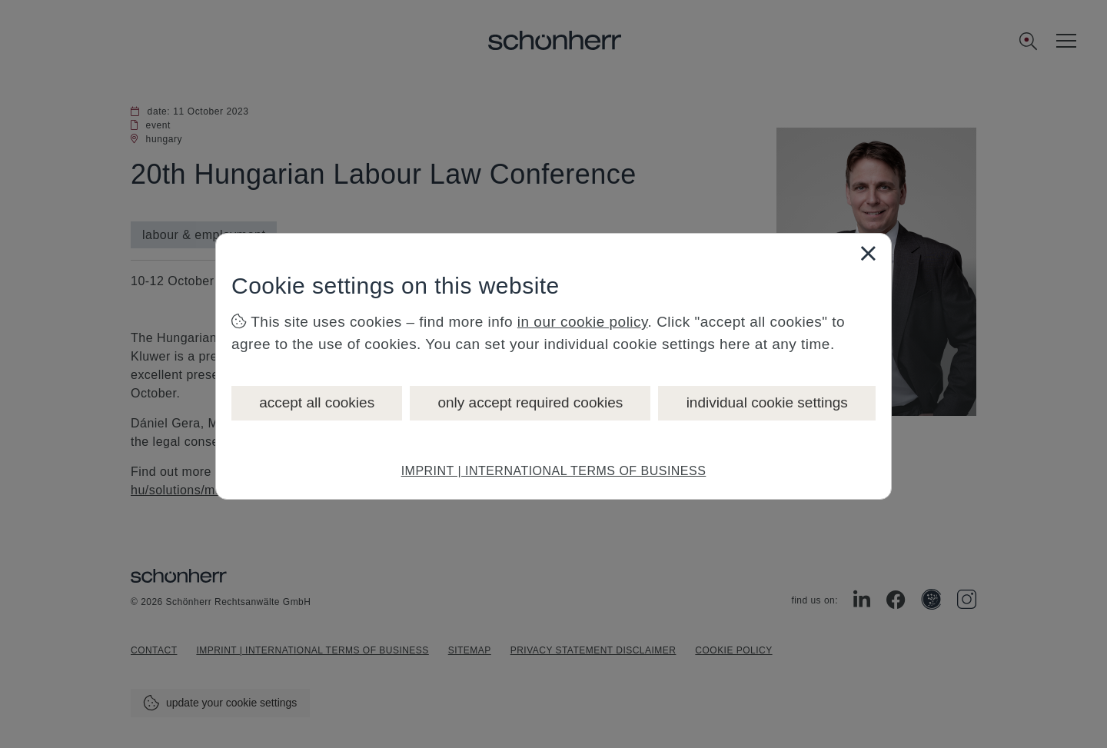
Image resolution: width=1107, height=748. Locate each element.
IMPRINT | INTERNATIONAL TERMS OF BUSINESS (553, 470)
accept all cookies (316, 402)
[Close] (867, 252)
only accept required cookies (530, 402)
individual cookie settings (767, 402)
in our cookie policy (582, 322)
